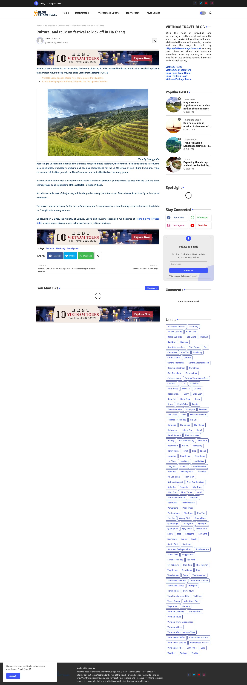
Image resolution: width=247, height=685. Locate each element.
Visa (203, 648)
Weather (171, 653)
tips (198, 570)
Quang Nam (200, 518)
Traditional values (175, 585)
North (199, 492)
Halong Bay (187, 430)
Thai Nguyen (202, 565)
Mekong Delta (187, 471)
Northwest (172, 502)
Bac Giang (191, 337)
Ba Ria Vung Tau (174, 337)
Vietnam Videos (174, 627)
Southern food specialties (179, 549)
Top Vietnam (132, 12)
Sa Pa (170, 533)
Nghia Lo (184, 487)
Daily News (172, 388)
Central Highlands (175, 362)
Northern (194, 497)
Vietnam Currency (175, 611)
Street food (172, 554)
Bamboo (184, 342)
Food (183, 414)
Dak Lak (186, 388)
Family (195, 404)
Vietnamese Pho (175, 648)
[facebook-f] (195, 3)
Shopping (189, 533)
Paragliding (172, 508)
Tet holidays (173, 565)
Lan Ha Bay (198, 461)
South (194, 539)
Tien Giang (187, 570)
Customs (171, 383)
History (170, 440)
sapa (179, 533)
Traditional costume (176, 580)
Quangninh (172, 528)
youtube (202, 225)
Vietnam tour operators (178, 69)
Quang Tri (202, 523)
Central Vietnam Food (199, 362)
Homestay (197, 445)
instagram (178, 225)
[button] (203, 13)
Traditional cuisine (199, 580)
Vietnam (186, 606)
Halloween (172, 430)
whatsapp (202, 217)
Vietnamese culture (199, 642)
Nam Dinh (189, 476)
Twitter (72, 256)
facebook (179, 217)
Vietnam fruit (195, 611)
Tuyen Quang (173, 601)
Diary (186, 394)
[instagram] (212, 3)
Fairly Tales (182, 404)
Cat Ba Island (173, 357)
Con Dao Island (174, 373)
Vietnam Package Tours (178, 79)
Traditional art (199, 575)
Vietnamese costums (199, 637)
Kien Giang (200, 456)
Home (66, 12)
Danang (197, 388)
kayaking (171, 456)
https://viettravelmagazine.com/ (183, 48)
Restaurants (201, 528)
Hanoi (199, 430)
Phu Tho (201, 513)
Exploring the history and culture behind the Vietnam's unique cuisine (196, 164)
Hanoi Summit (174, 435)
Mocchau (202, 471)
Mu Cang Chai (173, 476)
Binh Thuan (194, 347)
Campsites (172, 352)
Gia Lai (193, 419)
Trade (185, 575)
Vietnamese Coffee (176, 637)
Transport (192, 585)
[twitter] (201, 3)
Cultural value (174, 378)
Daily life (194, 383)
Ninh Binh (172, 492)
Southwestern (202, 549)
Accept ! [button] (13, 676)
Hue (194, 451)
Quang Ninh (188, 523)
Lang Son (171, 466)
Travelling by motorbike (178, 596)
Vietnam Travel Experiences (180, 622)
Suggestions (188, 554)
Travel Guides (153, 12)
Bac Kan (204, 337)
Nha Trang (197, 487)
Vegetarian (172, 606)
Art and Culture (174, 331)
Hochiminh (172, 445)
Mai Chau (171, 471)
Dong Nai (171, 399)
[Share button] (98, 255)
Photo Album (173, 513)
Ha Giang (60, 248)
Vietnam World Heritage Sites (181, 632)
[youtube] (206, 3)
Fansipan (190, 409)
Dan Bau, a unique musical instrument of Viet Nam (196, 125)
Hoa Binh (202, 440)
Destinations (82, 12)
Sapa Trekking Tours (176, 76)
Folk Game (172, 414)
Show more (152, 288)
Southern (186, 544)
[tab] (65, 13)
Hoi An (185, 445)
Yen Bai (195, 653)
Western (183, 653)
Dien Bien (197, 394)
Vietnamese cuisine (109, 12)
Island (203, 451)
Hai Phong (199, 425)
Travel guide (49, 26)
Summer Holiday (175, 559)
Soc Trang (172, 539)
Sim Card (202, 533)
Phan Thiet (187, 508)
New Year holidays (195, 482)
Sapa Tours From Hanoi (178, 73)
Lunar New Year (198, 466)
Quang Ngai (172, 523)
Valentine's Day (191, 601)
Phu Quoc (188, 513)
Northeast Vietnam (176, 497)
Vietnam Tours (174, 616)
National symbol (175, 482)
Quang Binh (184, 518)
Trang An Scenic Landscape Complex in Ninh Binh (196, 144)
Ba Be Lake (191, 331)
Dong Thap (185, 399)
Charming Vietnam (176, 368)
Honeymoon (173, 451)
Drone (170, 404)
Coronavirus (191, 373)
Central (187, 357)
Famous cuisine (174, 409)
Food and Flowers (198, 414)
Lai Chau (171, 461)
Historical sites (192, 435)
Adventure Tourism (176, 326)
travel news (188, 590)
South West (172, 544)
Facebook (56, 256)
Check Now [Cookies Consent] (23, 669)
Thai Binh (187, 565)
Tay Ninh (191, 559)
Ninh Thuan (186, 492)
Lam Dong (184, 461)
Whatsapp (87, 256)
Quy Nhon (187, 528)
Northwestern (188, 502)
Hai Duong (185, 425)
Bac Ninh (171, 342)
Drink (197, 399)
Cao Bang (197, 352)
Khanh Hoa (185, 456)
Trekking (197, 596)
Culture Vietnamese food (196, 378)
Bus (205, 347)
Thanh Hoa (172, 570)
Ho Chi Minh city (186, 440)
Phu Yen (171, 518)
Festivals (50, 248)
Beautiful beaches (175, 347)
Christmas (194, 368)
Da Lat (183, 383)
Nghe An (171, 487)
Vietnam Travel (174, 66)
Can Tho (185, 352)
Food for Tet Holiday (176, 419)
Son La (184, 539)
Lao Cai (183, 466)
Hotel (185, 451)
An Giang (193, 326)
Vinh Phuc (192, 648)
